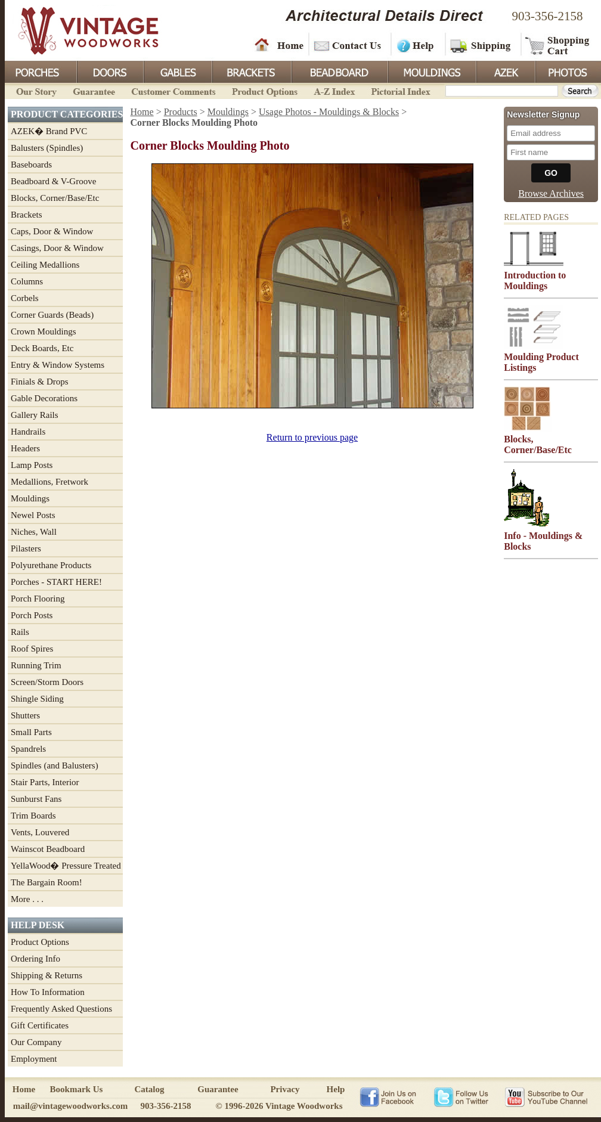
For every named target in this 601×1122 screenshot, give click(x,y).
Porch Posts (31, 615)
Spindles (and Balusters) (54, 765)
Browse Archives (551, 193)
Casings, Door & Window (57, 248)
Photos (567, 71)
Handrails (28, 431)
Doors (109, 71)
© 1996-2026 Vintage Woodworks (278, 1106)
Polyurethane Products (51, 565)
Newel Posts (33, 515)
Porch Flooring (37, 598)
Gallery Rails (34, 415)
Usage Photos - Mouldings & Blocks (329, 112)
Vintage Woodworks (79, 30)
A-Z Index (334, 90)
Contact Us (349, 45)
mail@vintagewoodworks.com (70, 1106)
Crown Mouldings (43, 331)
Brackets (250, 71)
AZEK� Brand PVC (49, 131)
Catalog (150, 1089)
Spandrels (28, 749)
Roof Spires (32, 648)
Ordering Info (35, 958)
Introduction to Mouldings (535, 280)
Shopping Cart (558, 45)
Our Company (36, 1042)
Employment (34, 1059)
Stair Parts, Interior (45, 782)
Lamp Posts (31, 465)
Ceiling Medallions (45, 264)
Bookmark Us (76, 1089)
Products (180, 112)
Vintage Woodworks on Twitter (462, 1096)
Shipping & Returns (46, 975)
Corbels (25, 298)
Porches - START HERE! (56, 582)
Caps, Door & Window (52, 231)
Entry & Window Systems (57, 365)
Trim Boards (33, 815)
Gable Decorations (44, 398)
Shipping (482, 45)
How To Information (48, 992)
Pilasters (26, 548)
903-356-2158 (547, 16)
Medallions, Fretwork (49, 481)
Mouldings (431, 71)
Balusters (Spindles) (47, 148)
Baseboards (31, 164)
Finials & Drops (40, 381)
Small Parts (31, 732)
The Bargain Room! (46, 882)
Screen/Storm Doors (47, 682)
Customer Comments (173, 90)
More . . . (27, 899)
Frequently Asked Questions (61, 1008)
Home (279, 45)
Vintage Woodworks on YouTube (546, 1096)
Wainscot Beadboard (48, 849)
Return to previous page (312, 437)
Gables (177, 71)
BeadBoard (338, 71)
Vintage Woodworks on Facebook (388, 1096)
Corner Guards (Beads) (52, 315)
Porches (40, 71)
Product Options (264, 90)
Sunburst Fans (36, 799)
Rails (20, 632)
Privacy (284, 1089)
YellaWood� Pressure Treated (66, 865)
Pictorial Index (400, 90)
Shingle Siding (37, 698)
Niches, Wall (34, 532)
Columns (27, 281)
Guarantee (94, 90)
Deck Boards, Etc (42, 348)
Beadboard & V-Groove (53, 181)
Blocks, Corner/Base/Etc (55, 198)
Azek (505, 71)
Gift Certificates (40, 1025)
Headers (25, 448)
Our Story (34, 90)
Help (416, 45)
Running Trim (36, 665)
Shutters (25, 715)
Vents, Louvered (40, 832)
